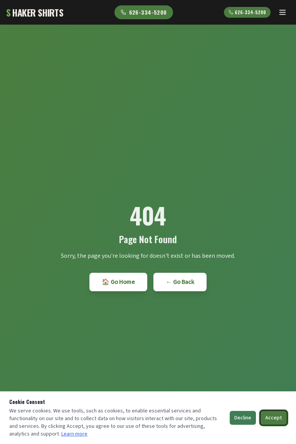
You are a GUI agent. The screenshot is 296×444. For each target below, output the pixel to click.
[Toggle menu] (282, 12)
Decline (242, 418)
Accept (273, 418)
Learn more (74, 434)
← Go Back (180, 282)
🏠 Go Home (118, 282)
